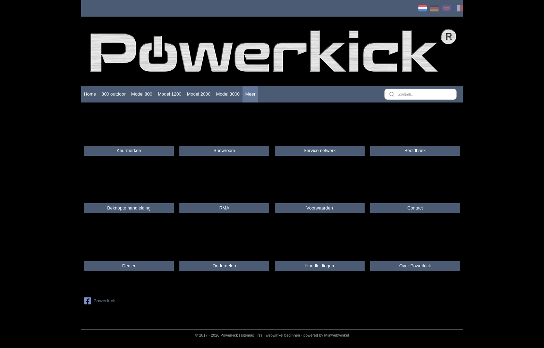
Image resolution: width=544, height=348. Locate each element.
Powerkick (100, 301)
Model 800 (141, 94)
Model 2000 (199, 94)
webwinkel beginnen (283, 335)
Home (90, 94)
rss (260, 335)
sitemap (248, 335)
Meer (250, 94)
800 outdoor (114, 94)
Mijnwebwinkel (336, 335)
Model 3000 (228, 94)
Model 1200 (169, 94)
